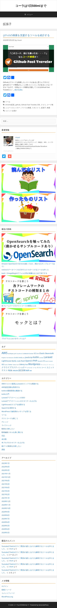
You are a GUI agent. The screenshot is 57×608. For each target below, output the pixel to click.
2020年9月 (6, 512)
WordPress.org (7, 597)
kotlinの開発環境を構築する (12, 391)
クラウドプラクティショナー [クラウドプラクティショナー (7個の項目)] (14, 367)
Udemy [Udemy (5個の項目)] (22, 364)
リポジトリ (36, 108)
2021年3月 (6, 491)
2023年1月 (6, 463)
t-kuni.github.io (8, 151)
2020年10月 (6, 508)
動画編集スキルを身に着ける (12, 432)
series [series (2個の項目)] (6, 364)
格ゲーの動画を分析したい (11, 446)
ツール (7, 102)
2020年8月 (6, 515)
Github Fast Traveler (28, 105)
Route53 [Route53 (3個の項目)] (40, 361)
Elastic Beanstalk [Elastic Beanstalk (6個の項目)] (46, 353)
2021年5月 (6, 484)
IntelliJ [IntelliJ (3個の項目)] (20, 357)
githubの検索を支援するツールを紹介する (26, 35)
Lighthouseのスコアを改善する (13, 404)
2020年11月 (6, 505)
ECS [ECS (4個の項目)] (35, 353)
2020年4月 (6, 529)
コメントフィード (8, 593)
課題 (3, 449)
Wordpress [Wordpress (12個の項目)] (34, 364)
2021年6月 (6, 480)
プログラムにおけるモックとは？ (28, 324)
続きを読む (19, 90)
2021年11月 (6, 473)
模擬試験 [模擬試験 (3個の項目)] (15, 370)
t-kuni (11, 549)
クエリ (43, 105)
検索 (48, 108)
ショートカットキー (13, 108)
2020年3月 (6, 532)
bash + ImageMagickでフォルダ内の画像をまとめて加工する (24, 273)
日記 (3, 436)
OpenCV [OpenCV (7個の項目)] (29, 360)
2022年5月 (6, 470)
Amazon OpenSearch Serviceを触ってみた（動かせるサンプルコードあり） (28, 250)
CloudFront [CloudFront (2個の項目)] (19, 353)
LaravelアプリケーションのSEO (13, 397)
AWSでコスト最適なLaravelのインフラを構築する (20, 384)
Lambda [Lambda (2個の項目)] (41, 357)
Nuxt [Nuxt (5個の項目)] (23, 361)
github (17, 105)
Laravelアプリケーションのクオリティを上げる (19, 401)
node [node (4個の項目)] (19, 361)
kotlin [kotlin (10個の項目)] (36, 357)
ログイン (5, 586)
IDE (38, 105)
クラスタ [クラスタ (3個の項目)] (29, 367)
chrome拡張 (9, 105)
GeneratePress (44, 605)
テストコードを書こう (10, 418)
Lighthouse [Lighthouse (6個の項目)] (6, 361)
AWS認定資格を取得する (11, 387)
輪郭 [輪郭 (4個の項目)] (27, 370)
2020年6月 (6, 522)
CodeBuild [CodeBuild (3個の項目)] (25, 353)
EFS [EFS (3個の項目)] (38, 353)
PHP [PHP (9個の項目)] (35, 360)
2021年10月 (6, 477)
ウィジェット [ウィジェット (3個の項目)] (44, 364)
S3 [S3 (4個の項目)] (44, 361)
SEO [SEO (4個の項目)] (3, 364)
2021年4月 (6, 487)
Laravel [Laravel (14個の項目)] (48, 357)
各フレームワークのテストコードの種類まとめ (28, 291)
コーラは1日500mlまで (31, 6)
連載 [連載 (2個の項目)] (31, 370)
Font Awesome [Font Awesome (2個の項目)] (10, 357)
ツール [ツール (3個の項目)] (34, 367)
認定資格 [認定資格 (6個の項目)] (22, 370)
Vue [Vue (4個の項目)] (26, 364)
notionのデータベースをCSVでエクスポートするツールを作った (25, 270)
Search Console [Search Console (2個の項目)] (49, 361)
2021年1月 (6, 498)
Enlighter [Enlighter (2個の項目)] (4, 357)
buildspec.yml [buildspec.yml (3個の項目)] (12, 353)
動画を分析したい (8, 429)
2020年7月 (6, 519)
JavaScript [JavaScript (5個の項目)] (29, 357)
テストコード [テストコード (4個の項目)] (41, 367)
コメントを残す (11, 111)
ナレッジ (5, 422)
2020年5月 (6, 525)
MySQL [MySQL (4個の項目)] (14, 361)
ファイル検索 (26, 108)
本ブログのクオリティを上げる (13, 442)
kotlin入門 (5, 394)
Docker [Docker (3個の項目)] (31, 353)
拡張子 (43, 108)
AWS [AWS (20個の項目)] (4, 353)
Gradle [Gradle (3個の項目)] (16, 357)
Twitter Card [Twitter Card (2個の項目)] (16, 364)
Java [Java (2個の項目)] (24, 357)
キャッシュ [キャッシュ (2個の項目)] (51, 364)
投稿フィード (6, 590)
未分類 (4, 439)
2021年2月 (6, 494)
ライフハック (6, 425)
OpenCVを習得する (9, 408)
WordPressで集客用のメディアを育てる (16, 411)
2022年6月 (6, 467)
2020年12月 (6, 501)
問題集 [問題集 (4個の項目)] (10, 370)
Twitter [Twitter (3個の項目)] (10, 364)
